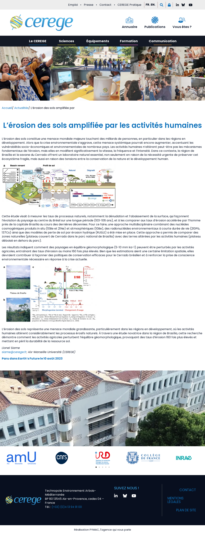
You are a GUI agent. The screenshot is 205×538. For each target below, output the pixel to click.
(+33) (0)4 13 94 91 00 (66, 507)
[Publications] (154, 20)
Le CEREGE (37, 41)
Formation (129, 41)
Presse (88, 5)
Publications (154, 27)
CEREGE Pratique (129, 5)
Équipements (97, 41)
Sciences (66, 41)
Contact (105, 5)
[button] (162, 5)
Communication (163, 41)
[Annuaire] (129, 20)
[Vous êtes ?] (182, 20)
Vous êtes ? (182, 27)
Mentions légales (176, 500)
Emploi (73, 5)
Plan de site (185, 510)
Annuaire (129, 27)
